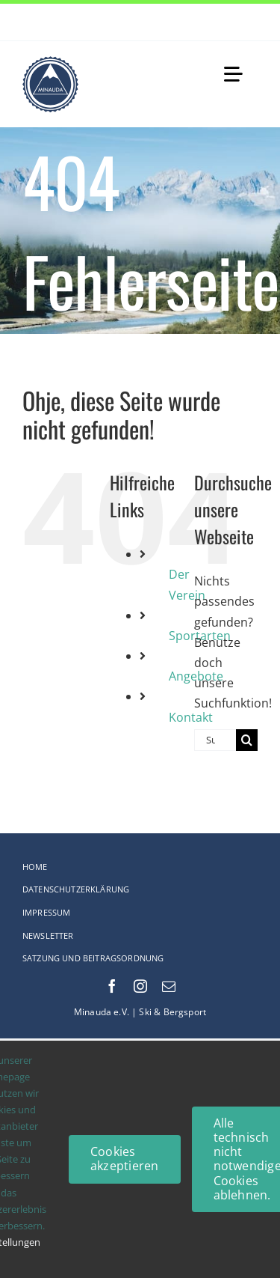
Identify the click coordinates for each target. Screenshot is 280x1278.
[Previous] (227, 22)
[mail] (168, 986)
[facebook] (112, 986)
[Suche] (247, 740)
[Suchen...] (215, 740)
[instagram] (140, 986)
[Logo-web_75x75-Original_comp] (50, 62)
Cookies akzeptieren (124, 1158)
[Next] (246, 22)
